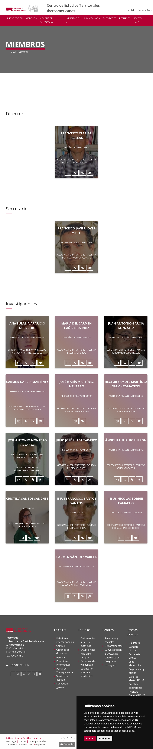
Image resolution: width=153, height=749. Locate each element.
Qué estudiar (88, 638)
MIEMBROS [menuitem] (31, 18)
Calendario (87, 668)
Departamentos (114, 646)
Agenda (60, 657)
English (131, 10)
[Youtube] (34, 674)
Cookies (22, 741)
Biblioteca (134, 643)
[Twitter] (18, 674)
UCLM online (88, 649)
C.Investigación (113, 649)
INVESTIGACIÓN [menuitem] (73, 18)
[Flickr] (40, 674)
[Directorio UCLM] (82, 173)
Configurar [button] (104, 738)
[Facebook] (13, 674)
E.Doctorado (111, 653)
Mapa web (40, 744)
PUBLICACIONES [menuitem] (92, 18)
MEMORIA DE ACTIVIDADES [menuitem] (46, 20)
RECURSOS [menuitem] (125, 18)
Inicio (13, 51)
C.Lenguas (110, 665)
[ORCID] (90, 173)
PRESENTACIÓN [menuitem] (15, 18)
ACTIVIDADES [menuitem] (109, 18)
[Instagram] (29, 674)
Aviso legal (11, 741)
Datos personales (37, 741)
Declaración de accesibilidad (19, 744)
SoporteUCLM (20, 665)
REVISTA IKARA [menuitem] (138, 20)
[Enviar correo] (68, 173)
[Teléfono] (75, 173)
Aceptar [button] (90, 738)
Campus (60, 646)
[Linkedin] (23, 674)
